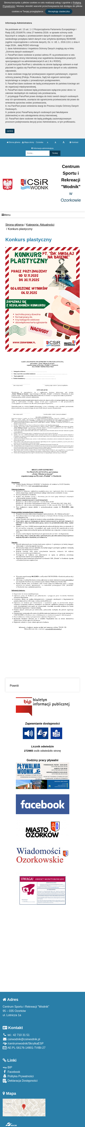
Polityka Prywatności (18, 1076)
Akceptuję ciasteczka (58, 11)
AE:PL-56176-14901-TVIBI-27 (24, 1047)
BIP (7, 1067)
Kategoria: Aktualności (40, 224)
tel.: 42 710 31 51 (16, 1034)
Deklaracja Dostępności (20, 1081)
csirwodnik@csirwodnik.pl (21, 1039)
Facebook (11, 1071)
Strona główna (13, 142)
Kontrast (73, 142)
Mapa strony (28, 142)
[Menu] (42, 215)
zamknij (10, 131)
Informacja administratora (42, 148)
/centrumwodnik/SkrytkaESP (23, 1043)
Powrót (14, 685)
